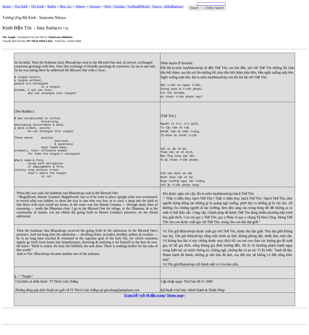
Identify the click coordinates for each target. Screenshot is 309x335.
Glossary (95, 6)
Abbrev (80, 6)
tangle (23, 77)
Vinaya (156, 6)
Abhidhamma (173, 6)
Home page (175, 304)
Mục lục (66, 6)
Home (6, 6)
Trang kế (130, 304)
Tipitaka (119, 6)
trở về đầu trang (152, 304)
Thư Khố (20, 6)
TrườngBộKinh (138, 6)
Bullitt (51, 6)
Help (108, 6)
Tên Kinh (37, 6)
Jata (60, 62)
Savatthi (24, 62)
